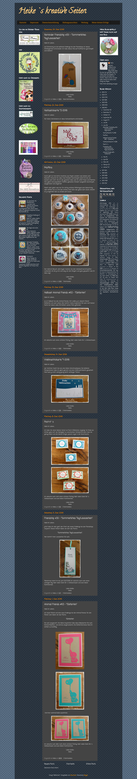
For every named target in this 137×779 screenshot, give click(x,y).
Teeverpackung (112, 274)
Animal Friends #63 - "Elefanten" (60, 604)
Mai (104, 157)
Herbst (102, 239)
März (105, 162)
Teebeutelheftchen (111, 272)
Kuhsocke (113, 250)
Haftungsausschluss (70, 22)
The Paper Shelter (104, 276)
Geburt (102, 227)
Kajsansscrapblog (111, 242)
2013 (103, 181)
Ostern (108, 263)
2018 (103, 108)
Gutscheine (103, 235)
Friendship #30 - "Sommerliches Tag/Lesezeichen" (68, 518)
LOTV (101, 252)
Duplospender (105, 219)
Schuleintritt (106, 268)
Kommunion (105, 250)
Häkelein (116, 238)
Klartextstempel (112, 246)
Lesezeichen (107, 254)
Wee (116, 283)
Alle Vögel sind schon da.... (32, 229)
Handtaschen (113, 237)
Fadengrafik (114, 223)
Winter (105, 290)
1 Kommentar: (67, 156)
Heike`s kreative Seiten (52, 11)
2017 (103, 170)
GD (115, 225)
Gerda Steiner (111, 231)
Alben (113, 205)
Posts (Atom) (54, 768)
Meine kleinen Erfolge (100, 22)
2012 (103, 183)
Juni (104, 125)
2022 (103, 97)
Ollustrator (73, 775)
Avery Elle (108, 209)
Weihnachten (108, 285)
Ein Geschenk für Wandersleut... (31, 202)
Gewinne (102, 233)
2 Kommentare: (67, 411)
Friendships (80, 47)
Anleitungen (112, 207)
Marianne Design (105, 257)
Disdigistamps (110, 216)
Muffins (48, 167)
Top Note (105, 277)
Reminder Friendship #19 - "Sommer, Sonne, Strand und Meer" (33, 243)
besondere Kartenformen (110, 292)
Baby (114, 209)
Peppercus (111, 265)
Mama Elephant (112, 255)
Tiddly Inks (115, 276)
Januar (105, 167)
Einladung (113, 219)
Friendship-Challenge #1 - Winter (33, 216)
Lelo (116, 252)
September (106, 118)
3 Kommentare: (67, 507)
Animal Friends (81, 613)
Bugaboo (102, 210)
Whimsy (109, 287)
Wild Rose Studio (113, 288)
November (106, 113)
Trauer (113, 278)
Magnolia (102, 256)
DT (107, 214)
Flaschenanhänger (107, 225)
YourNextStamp (114, 290)
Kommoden (115, 248)
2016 (103, 173)
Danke (114, 214)
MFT (114, 254)
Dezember (106, 110)
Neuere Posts (49, 764)
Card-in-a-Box (110, 210)
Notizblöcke (111, 261)
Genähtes (102, 231)
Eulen (101, 221)
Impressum (34, 22)
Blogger (86, 775)
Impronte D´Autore (107, 240)
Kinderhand (103, 246)
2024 (103, 92)
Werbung (84, 22)
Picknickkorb (102, 267)
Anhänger (102, 207)
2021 (103, 100)
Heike (111, 63)
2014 (103, 178)
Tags (117, 270)
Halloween (113, 235)
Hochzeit (109, 239)
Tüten (101, 279)
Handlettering (103, 237)
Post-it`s (49, 422)
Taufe (103, 272)
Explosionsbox (111, 221)
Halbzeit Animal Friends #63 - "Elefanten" (65, 292)
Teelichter (102, 274)
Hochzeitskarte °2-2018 (55, 110)
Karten (110, 244)
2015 (103, 176)
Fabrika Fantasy (104, 223)
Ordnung (102, 263)
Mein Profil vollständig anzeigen (108, 84)
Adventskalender (104, 205)
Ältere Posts (91, 764)
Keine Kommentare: (69, 99)
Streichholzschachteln (106, 270)
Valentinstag (103, 281)
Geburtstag (113, 227)
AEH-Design (103, 203)
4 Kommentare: (67, 593)
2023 (103, 95)
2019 (103, 105)
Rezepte (111, 267)
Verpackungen (104, 283)
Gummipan (113, 233)
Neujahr (102, 261)
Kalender (102, 244)
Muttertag (113, 259)
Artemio (102, 209)
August (105, 120)
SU (117, 266)
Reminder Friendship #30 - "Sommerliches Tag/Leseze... (110, 128)
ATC (114, 203)
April (104, 160)
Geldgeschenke (110, 230)
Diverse (102, 218)
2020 (103, 103)
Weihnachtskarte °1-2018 (56, 360)
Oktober (105, 115)
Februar (105, 165)
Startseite (22, 22)
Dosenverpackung (113, 218)
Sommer (114, 269)
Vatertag (113, 281)
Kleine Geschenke (104, 248)
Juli (104, 123)
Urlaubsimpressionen (111, 279)
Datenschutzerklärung (50, 22)
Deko (101, 216)
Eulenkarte (30, 257)
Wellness (102, 287)
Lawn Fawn (110, 252)
